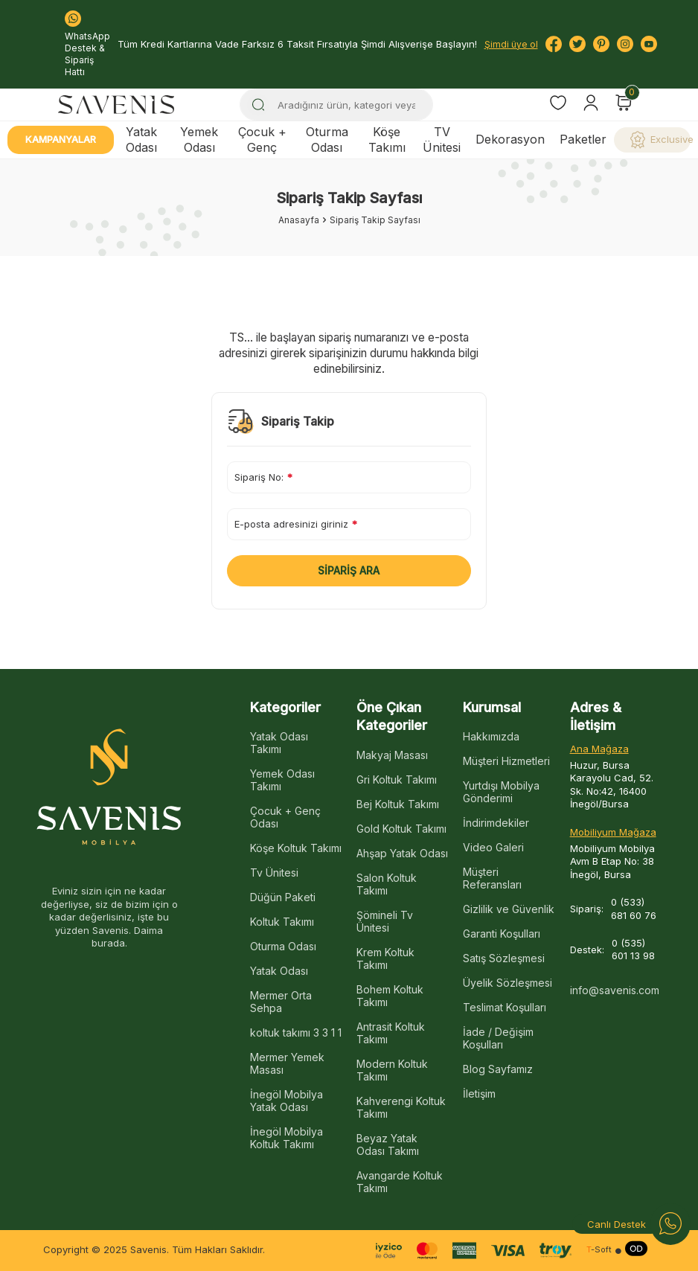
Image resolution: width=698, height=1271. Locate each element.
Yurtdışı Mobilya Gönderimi (501, 791)
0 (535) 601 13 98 (633, 949)
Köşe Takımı (387, 139)
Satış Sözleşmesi (504, 958)
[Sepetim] (624, 103)
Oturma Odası (327, 139)
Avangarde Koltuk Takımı (399, 1181)
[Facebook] (553, 44)
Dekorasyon (510, 139)
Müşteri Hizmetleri (506, 761)
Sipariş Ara (349, 570)
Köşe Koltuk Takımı (296, 848)
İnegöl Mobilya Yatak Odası (286, 1100)
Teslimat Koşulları (504, 1007)
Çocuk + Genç (262, 139)
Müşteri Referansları (492, 878)
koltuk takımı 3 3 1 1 (296, 1032)
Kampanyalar (60, 139)
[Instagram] (625, 44)
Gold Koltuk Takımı (401, 828)
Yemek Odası (199, 139)
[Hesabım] (591, 103)
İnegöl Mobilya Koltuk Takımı (286, 1137)
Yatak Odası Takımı (279, 742)
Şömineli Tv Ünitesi (384, 921)
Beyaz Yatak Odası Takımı (387, 1144)
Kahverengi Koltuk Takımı (401, 1107)
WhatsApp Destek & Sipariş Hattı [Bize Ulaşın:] (87, 43)
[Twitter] (577, 44)
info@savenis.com (614, 990)
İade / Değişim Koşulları (498, 1038)
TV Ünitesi (442, 139)
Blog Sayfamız (498, 1069)
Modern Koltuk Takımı (392, 1070)
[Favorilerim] (558, 104)
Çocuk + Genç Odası (285, 817)
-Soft (599, 1250)
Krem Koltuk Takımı (385, 958)
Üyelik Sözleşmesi (507, 982)
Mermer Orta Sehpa (281, 1001)
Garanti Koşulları (501, 933)
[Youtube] (649, 44)
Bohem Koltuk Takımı (389, 995)
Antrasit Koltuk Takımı (390, 1033)
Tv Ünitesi (274, 872)
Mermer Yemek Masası (287, 1063)
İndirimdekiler (496, 822)
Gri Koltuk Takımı (396, 779)
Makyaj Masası (392, 755)
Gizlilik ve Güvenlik (508, 909)
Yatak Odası (141, 139)
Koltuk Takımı (282, 921)
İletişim (479, 1093)
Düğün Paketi (283, 897)
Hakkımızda (491, 736)
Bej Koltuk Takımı (397, 804)
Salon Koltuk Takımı (386, 884)
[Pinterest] (601, 44)
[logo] (116, 104)
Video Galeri (493, 847)
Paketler (583, 139)
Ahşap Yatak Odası (402, 853)
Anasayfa (298, 219)
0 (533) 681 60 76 (633, 908)
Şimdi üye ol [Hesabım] (511, 44)
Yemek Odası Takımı (282, 780)
